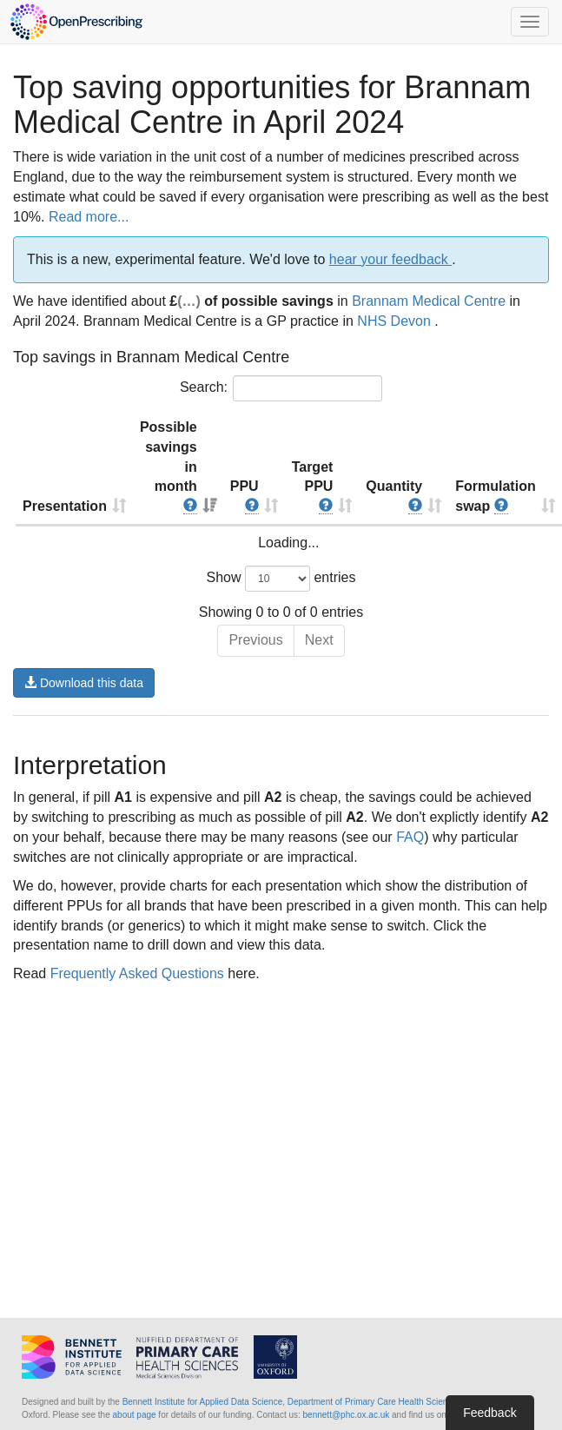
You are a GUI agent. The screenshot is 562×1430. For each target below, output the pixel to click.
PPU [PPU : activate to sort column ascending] (244, 496)
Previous (255, 639)
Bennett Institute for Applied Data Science (202, 1402)
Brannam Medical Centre (429, 301)
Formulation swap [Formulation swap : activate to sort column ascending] (495, 496)
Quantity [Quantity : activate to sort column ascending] (394, 496)
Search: (281, 388)
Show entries (281, 579)
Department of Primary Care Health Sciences (374, 1402)
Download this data (83, 683)
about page (134, 1415)
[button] (190, 506)
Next (319, 639)
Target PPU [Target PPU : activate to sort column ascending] (313, 487)
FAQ (410, 837)
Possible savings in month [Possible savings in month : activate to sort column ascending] (168, 467)
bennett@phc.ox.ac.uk (346, 1415)
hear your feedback (390, 259)
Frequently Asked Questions (137, 973)
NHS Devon (395, 321)
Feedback (489, 1413)
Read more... (89, 216)
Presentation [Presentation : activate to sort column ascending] (65, 506)
